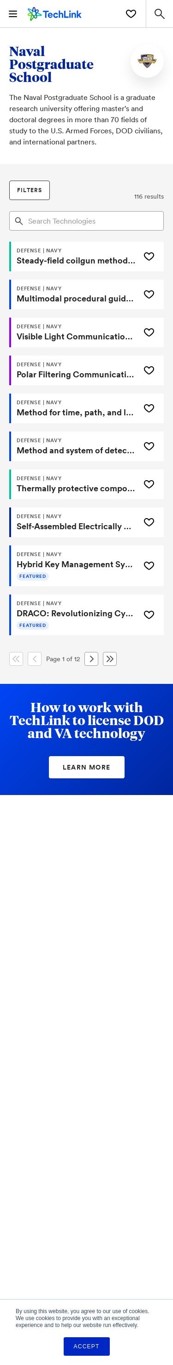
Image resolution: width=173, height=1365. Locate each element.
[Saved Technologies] (131, 13)
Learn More (87, 767)
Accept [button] (87, 1346)
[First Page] (16, 659)
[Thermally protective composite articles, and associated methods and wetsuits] (73, 484)
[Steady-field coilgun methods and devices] (73, 256)
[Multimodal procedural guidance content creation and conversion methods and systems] (73, 294)
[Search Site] (159, 13)
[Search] (19, 220)
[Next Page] (91, 659)
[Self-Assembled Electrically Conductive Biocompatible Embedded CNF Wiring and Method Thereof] (73, 522)
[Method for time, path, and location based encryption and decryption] (73, 408)
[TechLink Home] (55, 12)
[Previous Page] (35, 659)
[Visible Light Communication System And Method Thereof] (73, 332)
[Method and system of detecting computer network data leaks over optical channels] (73, 446)
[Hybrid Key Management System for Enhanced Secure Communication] (73, 565)
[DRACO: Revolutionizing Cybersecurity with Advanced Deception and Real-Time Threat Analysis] (73, 615)
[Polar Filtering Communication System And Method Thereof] (73, 370)
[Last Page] (110, 659)
